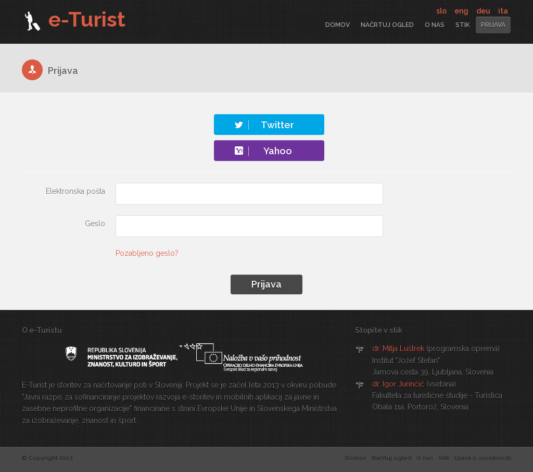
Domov (337, 25)
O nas (435, 25)
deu (484, 11)
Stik (462, 25)
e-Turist (73, 19)
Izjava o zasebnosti (482, 458)
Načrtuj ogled (387, 25)
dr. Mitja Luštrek (398, 348)
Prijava (493, 25)
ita (503, 11)
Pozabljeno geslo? (147, 253)
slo (442, 11)
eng (462, 11)
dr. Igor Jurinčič (398, 384)
